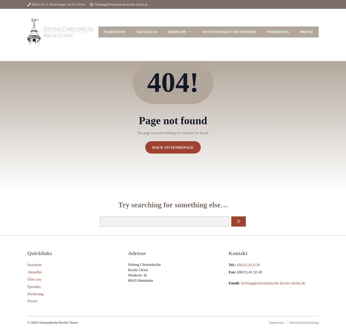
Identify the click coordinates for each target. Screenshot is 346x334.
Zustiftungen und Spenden (229, 32)
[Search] (238, 221)
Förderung (278, 32)
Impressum (276, 322)
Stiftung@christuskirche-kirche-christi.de (121, 4)
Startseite (115, 32)
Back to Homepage (173, 147)
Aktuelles (147, 32)
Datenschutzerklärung (304, 322)
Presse (306, 32)
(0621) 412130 (248, 265)
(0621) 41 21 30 (42, 4)
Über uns (182, 32)
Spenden (34, 286)
